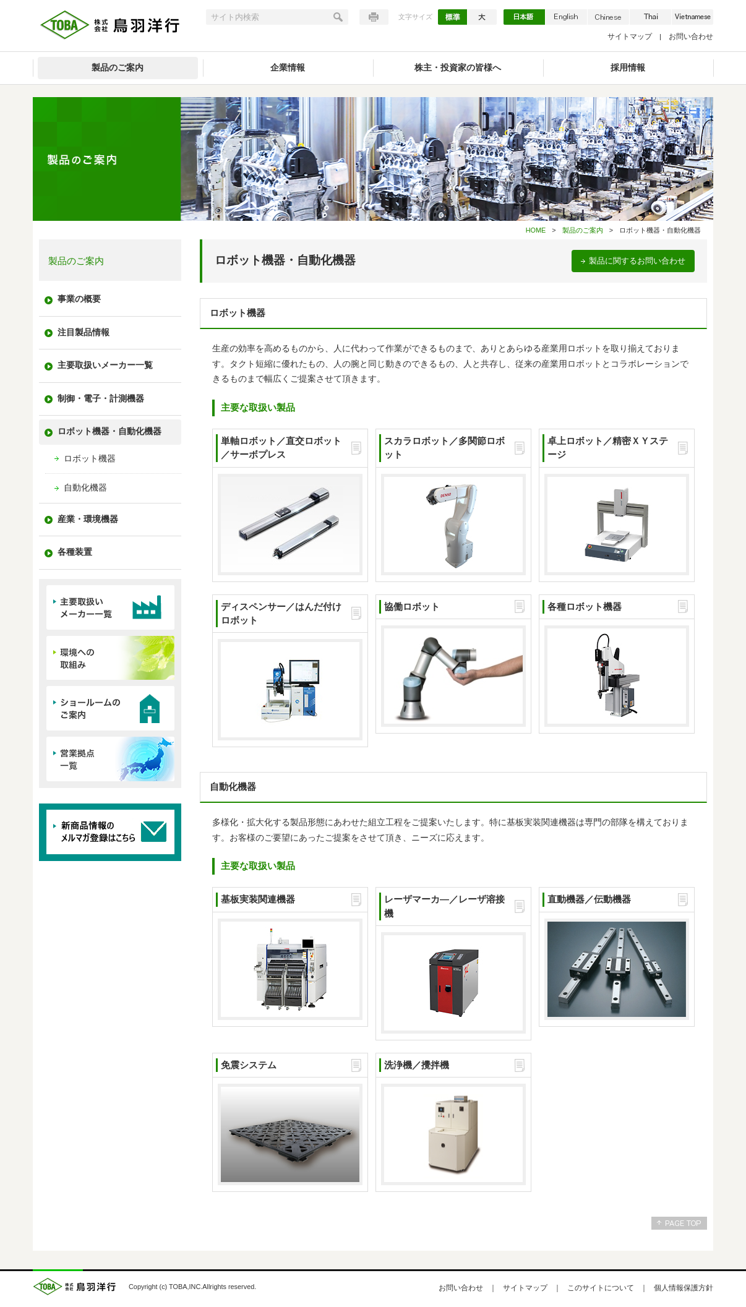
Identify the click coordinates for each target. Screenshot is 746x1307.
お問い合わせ (691, 36)
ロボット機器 (90, 458)
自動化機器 (85, 487)
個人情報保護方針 (683, 1287)
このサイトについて (600, 1287)
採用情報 (628, 67)
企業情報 (287, 67)
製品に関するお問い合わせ (637, 260)
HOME (536, 230)
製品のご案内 (118, 67)
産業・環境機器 (88, 519)
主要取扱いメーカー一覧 (105, 365)
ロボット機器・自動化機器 (109, 431)
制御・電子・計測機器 (101, 398)
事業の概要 (79, 299)
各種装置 (75, 552)
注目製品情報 (83, 332)
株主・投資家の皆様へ (457, 67)
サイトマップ (629, 36)
